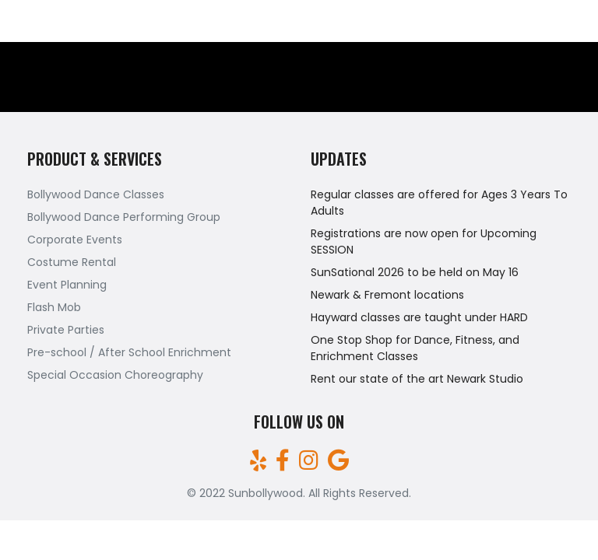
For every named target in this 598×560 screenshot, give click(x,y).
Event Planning (67, 284)
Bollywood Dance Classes (95, 194)
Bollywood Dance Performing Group (123, 217)
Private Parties (65, 330)
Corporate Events (74, 239)
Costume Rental (71, 262)
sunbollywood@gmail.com (512, 21)
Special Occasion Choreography (115, 375)
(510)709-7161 (52, 21)
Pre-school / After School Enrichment (129, 352)
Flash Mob (54, 307)
